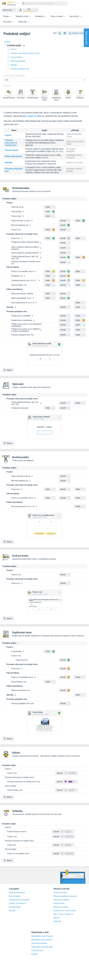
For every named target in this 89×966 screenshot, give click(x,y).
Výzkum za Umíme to (17, 903)
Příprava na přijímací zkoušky (65, 896)
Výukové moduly (60, 893)
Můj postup (7, 10)
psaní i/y (32, 116)
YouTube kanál (14, 907)
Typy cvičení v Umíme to (63, 914)
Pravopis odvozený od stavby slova (25, 53)
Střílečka (80, 94)
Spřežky (13, 65)
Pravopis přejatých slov (19, 69)
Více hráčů (7, 22)
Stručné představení (17, 893)
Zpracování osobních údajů (42, 947)
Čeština (7, 42)
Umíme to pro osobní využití (64, 911)
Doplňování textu (56, 95)
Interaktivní (39, 16)
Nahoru (7, 370)
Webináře (57, 921)
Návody (56, 918)
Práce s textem (57, 16)
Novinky (12, 911)
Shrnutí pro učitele (60, 907)
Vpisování (21, 94)
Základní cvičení (21, 16)
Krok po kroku (44, 95)
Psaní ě (13, 49)
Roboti (68, 94)
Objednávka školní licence (41, 940)
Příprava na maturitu (61, 900)
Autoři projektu (15, 896)
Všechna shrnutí (77, 33)
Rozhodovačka (8, 94)
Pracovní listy (58, 903)
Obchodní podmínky (39, 943)
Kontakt (34, 954)
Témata (6, 16)
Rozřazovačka (32, 94)
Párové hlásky (16, 57)
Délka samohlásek (17, 61)
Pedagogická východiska (19, 900)
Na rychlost (74, 16)
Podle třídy (22, 22)
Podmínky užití (37, 951)
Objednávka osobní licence (42, 936)
